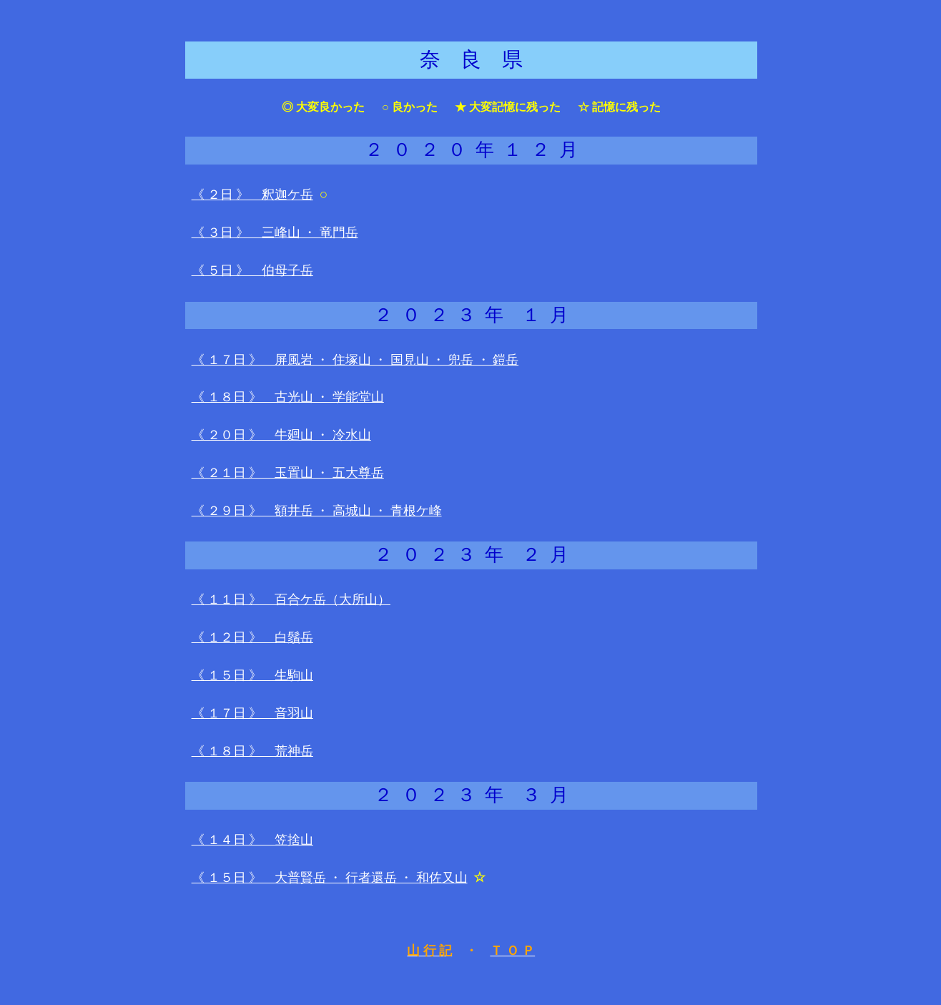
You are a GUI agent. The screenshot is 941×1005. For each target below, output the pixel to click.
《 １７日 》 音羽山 (252, 713)
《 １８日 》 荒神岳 (252, 751)
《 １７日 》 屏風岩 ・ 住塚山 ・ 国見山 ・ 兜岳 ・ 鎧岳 (355, 360)
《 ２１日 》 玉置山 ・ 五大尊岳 (288, 473)
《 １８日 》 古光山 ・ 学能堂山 (288, 397)
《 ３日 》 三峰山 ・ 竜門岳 (275, 232)
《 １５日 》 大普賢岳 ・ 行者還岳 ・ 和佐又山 (330, 878)
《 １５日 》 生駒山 (252, 675)
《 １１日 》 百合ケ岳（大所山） (291, 599)
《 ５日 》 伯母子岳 (252, 270)
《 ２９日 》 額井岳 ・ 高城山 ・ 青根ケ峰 (317, 511)
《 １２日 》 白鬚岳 (252, 637)
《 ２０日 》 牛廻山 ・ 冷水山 (281, 435)
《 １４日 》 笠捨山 (252, 840)
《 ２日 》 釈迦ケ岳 (252, 194)
